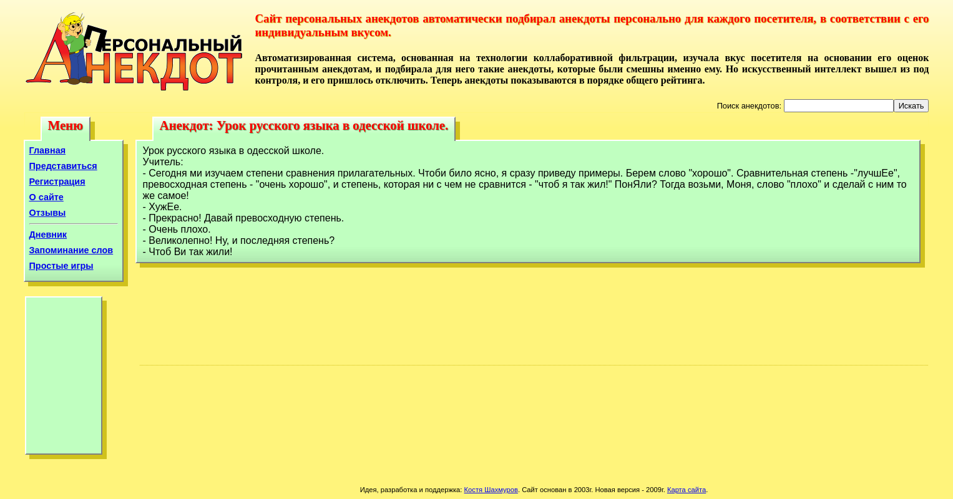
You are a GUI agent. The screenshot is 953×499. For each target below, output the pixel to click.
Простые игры (61, 266)
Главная (47, 150)
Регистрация (57, 182)
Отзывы (47, 213)
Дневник (48, 235)
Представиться (63, 166)
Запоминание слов (71, 250)
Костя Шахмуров (491, 489)
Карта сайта (686, 489)
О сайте (46, 197)
